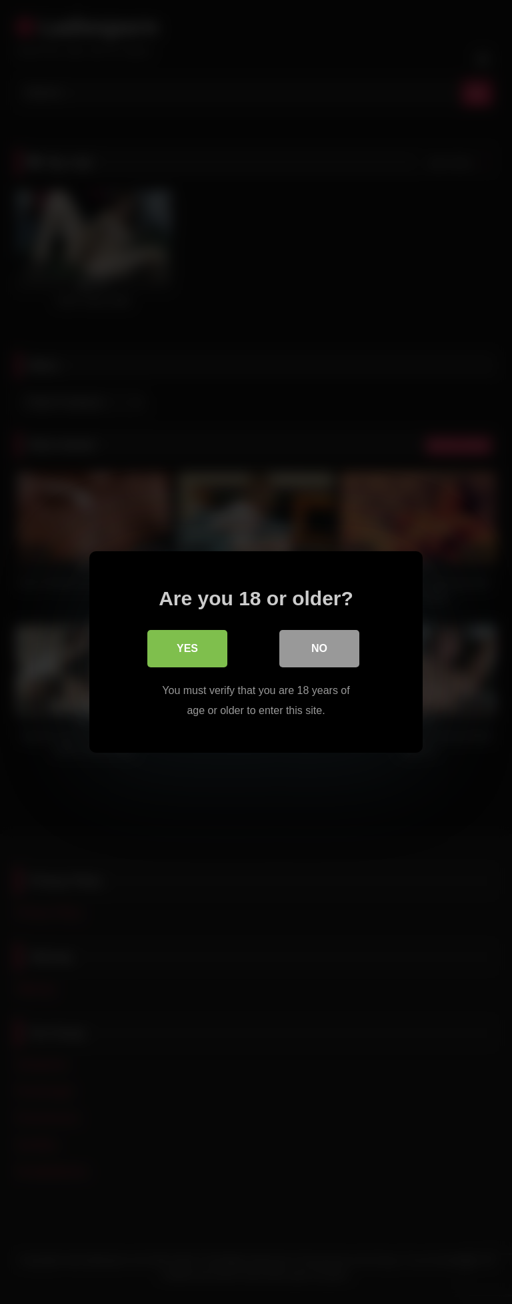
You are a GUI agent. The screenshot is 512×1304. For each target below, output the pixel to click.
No (319, 648)
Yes (187, 648)
